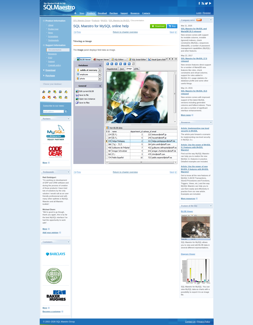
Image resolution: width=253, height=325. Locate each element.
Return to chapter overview (125, 32)
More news (186, 115)
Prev (79, 32)
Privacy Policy (203, 321)
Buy (172, 26)
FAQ (50, 57)
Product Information (56, 21)
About (50, 25)
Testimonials (53, 40)
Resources (135, 13)
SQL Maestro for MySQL (119, 20)
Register (207, 13)
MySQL (104, 20)
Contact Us (190, 321)
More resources (188, 198)
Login (198, 13)
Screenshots (53, 36)
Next (172, 32)
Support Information (56, 45)
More (45, 163)
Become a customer (52, 311)
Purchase (114, 13)
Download (102, 13)
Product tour (53, 29)
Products (91, 13)
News (82, 13)
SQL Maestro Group (81, 20)
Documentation (55, 50)
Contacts (146, 13)
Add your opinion (50, 232)
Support (124, 13)
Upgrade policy (54, 65)
